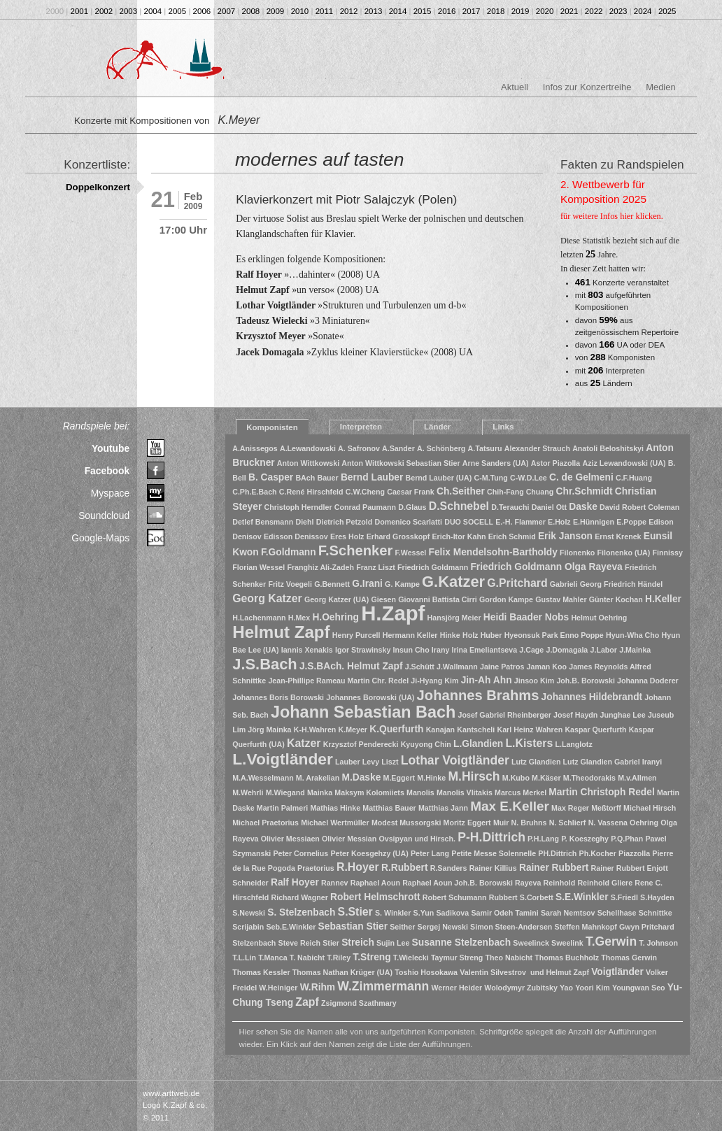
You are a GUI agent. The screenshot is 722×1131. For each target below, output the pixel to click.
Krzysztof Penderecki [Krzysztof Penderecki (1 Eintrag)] (361, 744)
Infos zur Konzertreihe (587, 87)
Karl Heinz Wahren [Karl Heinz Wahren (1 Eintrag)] (529, 729)
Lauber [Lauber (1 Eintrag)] (347, 761)
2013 (373, 11)
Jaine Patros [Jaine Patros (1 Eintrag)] (502, 666)
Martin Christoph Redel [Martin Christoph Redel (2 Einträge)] (601, 792)
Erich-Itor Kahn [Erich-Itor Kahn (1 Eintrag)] (459, 536)
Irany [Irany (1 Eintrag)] (440, 650)
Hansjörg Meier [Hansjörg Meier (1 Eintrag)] (454, 617)
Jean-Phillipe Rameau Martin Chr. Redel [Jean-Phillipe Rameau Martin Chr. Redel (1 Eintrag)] (338, 680)
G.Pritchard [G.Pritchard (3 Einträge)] (517, 583)
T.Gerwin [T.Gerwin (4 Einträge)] (611, 941)
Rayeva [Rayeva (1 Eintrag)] (528, 883)
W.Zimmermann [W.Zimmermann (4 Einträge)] (383, 986)
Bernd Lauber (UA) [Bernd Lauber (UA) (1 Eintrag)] (439, 478)
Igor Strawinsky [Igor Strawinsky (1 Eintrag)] (362, 650)
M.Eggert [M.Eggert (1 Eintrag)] (399, 778)
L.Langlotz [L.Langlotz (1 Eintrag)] (573, 744)
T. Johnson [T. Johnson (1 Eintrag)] (658, 943)
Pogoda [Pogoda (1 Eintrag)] (281, 868)
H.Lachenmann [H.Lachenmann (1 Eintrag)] (258, 617)
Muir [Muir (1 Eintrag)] (501, 822)
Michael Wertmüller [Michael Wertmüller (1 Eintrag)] (335, 822)
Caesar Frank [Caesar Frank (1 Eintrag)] (410, 492)
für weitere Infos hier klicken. (611, 216)
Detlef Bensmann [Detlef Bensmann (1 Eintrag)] (262, 522)
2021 (569, 11)
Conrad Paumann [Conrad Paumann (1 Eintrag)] (365, 507)
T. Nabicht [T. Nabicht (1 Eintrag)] (307, 957)
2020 (545, 11)
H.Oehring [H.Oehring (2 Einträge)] (335, 617)
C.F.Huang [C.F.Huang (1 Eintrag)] (634, 478)
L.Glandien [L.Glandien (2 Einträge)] (478, 744)
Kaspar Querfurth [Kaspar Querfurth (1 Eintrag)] (595, 729)
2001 (80, 11)
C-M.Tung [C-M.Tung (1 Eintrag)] (491, 478)
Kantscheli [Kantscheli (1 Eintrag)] (476, 729)
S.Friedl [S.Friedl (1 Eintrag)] (624, 897)
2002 (104, 11)
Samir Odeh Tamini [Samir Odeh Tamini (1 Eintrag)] (504, 913)
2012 (349, 11)
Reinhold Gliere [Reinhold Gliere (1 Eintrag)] (604, 883)
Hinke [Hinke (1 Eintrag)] (450, 635)
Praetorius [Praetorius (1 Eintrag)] (315, 868)
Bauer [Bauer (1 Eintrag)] (327, 478)
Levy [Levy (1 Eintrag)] (370, 761)
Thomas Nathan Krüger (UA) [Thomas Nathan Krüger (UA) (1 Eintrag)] (342, 972)
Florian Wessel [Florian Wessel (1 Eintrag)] (258, 567)
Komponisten (272, 427)
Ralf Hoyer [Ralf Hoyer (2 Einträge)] (295, 882)
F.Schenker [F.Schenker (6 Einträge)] (355, 550)
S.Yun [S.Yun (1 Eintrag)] (423, 913)
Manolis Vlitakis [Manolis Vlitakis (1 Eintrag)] (465, 792)
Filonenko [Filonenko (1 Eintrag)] (577, 552)
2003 (129, 11)
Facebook (107, 470)
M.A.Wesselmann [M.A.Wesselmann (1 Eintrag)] (262, 778)
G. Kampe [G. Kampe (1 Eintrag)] (402, 584)
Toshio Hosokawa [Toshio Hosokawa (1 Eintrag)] (426, 972)
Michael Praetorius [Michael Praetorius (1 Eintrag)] (265, 822)
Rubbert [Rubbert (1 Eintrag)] (503, 897)
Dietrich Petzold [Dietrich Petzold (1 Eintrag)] (344, 522)
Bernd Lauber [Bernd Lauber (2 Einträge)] (372, 477)
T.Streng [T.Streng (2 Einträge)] (371, 957)
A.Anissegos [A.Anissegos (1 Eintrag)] (255, 448)
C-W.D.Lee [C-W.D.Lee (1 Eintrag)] (528, 478)
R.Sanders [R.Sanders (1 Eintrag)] (448, 868)
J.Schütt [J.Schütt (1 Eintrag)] (419, 666)
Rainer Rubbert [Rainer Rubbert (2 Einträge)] (553, 867)
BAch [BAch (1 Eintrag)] (305, 478)
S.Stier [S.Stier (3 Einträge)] (355, 912)
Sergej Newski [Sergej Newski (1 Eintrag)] (443, 927)
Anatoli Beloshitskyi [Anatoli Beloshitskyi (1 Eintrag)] (608, 448)
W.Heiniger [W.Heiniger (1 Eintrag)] (278, 987)
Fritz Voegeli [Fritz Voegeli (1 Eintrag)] (290, 584)
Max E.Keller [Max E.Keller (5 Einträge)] (509, 806)
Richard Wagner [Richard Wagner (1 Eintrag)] (299, 897)
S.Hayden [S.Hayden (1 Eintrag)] (657, 897)
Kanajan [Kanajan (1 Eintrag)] (440, 729)
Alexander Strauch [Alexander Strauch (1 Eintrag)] (537, 448)
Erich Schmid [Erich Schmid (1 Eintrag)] (512, 536)
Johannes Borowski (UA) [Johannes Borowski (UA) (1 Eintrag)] (370, 697)
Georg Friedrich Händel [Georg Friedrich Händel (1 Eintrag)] (621, 584)
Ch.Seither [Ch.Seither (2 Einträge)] (461, 491)
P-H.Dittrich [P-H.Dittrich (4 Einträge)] (491, 837)
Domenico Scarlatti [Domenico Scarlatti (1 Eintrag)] (408, 522)
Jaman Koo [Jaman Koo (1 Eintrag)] (547, 666)
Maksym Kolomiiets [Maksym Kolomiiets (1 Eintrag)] (369, 792)
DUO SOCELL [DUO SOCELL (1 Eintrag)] (468, 522)
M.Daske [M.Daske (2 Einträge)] (361, 777)
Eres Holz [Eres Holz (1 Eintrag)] (347, 536)
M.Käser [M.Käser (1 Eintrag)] (546, 778)
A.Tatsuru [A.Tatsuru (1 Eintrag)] (485, 448)
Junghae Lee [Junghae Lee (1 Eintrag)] (623, 715)
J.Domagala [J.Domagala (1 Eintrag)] (567, 650)
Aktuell (514, 87)
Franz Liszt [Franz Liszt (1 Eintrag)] (375, 567)
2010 (300, 11)
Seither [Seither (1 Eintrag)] (402, 927)
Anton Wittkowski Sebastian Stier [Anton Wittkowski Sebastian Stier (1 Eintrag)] (400, 463)
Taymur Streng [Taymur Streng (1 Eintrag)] (457, 957)
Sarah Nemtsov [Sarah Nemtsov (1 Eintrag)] (568, 913)
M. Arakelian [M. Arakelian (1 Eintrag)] (317, 778)
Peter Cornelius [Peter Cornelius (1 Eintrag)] (301, 853)
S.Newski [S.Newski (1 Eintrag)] (248, 913)
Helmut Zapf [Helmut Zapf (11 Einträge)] (281, 632)
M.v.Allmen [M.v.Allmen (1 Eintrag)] (637, 778)
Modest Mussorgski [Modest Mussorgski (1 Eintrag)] (406, 822)
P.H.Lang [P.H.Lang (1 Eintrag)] (543, 838)
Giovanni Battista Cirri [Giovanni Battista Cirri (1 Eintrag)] (437, 599)
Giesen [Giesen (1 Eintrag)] (383, 599)
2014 (398, 11)
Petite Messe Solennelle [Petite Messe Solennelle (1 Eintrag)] (493, 853)
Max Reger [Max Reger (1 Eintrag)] (570, 808)
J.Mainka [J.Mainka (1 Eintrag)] (635, 650)
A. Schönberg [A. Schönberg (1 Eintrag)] (441, 448)
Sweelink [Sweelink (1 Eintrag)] (567, 943)
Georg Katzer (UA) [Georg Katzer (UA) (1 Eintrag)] (336, 599)
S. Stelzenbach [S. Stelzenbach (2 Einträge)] (301, 912)
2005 (178, 11)
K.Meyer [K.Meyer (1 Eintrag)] (353, 729)
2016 (447, 11)
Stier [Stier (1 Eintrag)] (331, 943)
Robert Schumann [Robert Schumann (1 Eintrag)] (455, 897)
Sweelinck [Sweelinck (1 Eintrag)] (531, 943)
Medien (660, 87)
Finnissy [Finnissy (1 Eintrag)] (668, 552)
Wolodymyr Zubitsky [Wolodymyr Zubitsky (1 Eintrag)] (521, 987)
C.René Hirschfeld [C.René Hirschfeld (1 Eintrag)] (311, 492)
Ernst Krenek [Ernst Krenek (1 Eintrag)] (618, 536)
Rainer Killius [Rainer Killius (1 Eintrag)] (493, 868)
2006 (202, 11)
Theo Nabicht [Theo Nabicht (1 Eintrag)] (509, 957)
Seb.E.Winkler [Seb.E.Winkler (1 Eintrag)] (291, 927)
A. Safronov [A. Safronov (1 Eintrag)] (359, 448)
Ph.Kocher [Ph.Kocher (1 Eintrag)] (597, 853)
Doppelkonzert (98, 187)
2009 (276, 11)
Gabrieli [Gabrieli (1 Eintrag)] (564, 584)
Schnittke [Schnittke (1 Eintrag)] (655, 913)
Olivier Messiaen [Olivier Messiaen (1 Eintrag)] (290, 838)
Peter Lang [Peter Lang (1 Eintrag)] (430, 853)
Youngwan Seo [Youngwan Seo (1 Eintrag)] (638, 987)
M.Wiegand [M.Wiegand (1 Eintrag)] (285, 792)
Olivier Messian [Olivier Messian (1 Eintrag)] (349, 838)
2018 (496, 11)
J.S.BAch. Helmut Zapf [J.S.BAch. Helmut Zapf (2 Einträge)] (351, 666)
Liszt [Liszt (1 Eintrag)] (389, 761)
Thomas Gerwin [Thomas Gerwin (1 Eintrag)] (629, 957)
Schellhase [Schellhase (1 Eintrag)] (617, 913)
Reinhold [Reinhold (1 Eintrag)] (560, 883)
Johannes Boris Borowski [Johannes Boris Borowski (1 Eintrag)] (278, 697)
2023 (618, 11)
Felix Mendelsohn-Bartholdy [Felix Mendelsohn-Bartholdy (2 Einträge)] (493, 552)
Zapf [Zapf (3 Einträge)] (306, 1002)
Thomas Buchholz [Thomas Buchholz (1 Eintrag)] (567, 957)
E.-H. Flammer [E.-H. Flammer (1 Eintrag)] (520, 522)
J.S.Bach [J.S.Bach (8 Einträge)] (264, 664)
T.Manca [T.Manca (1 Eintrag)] (272, 957)
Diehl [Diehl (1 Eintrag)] (304, 522)
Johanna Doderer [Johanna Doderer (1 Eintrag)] (648, 680)
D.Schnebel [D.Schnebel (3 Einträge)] (459, 506)
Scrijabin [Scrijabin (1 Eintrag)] (248, 927)
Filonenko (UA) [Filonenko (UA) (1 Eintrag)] (624, 552)
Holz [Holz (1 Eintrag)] (470, 635)
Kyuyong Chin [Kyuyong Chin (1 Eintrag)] (426, 744)
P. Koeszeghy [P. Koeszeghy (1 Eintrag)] (585, 838)
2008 (251, 11)
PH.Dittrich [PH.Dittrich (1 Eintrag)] (557, 853)
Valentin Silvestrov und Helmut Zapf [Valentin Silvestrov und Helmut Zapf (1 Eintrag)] (524, 972)
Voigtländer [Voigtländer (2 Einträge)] (617, 972)
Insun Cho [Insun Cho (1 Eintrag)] (411, 650)
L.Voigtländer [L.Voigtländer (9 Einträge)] (282, 759)
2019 (520, 11)
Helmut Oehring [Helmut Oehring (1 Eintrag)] (599, 617)
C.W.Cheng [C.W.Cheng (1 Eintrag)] (365, 492)
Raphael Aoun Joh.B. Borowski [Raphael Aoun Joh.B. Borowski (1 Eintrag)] (457, 883)
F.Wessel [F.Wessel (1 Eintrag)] (411, 552)
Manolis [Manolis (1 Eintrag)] (420, 792)
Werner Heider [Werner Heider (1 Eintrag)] (456, 987)
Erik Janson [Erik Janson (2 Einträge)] (565, 536)
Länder (437, 426)
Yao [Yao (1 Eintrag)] (566, 987)
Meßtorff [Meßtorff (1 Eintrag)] (606, 808)
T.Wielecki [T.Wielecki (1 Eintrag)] (411, 957)
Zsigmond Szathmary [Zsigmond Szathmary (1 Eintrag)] (359, 1003)
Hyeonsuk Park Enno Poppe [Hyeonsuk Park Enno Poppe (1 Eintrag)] (554, 635)
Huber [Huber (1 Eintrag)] (491, 635)
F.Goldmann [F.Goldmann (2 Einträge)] (288, 552)
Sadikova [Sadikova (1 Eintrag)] (452, 913)
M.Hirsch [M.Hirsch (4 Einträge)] (474, 776)
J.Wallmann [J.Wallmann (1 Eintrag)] (457, 666)
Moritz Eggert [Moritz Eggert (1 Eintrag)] (467, 822)
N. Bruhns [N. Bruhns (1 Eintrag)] (529, 822)
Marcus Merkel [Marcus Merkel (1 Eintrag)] (520, 792)
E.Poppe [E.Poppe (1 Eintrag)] (631, 522)
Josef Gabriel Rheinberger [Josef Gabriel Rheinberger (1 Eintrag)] (504, 715)
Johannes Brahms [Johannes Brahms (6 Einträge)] (478, 695)
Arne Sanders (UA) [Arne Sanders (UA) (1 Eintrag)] (495, 463)
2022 (594, 11)
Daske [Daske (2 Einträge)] (583, 507)
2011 (325, 11)
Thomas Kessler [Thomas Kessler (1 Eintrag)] (261, 972)
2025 (667, 11)
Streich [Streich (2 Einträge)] (357, 942)
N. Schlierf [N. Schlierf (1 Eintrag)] (567, 822)
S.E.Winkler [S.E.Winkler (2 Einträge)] (582, 897)
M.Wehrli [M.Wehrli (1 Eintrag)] (247, 792)
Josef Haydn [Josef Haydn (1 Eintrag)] (575, 715)
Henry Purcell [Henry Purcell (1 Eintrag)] (356, 635)
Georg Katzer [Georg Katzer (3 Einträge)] (267, 598)
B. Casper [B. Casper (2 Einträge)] (270, 477)
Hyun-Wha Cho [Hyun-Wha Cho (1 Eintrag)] (632, 635)
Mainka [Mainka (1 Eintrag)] (319, 792)
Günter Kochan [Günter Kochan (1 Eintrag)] (616, 599)
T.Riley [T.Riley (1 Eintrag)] (339, 957)
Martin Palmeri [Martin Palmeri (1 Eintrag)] (282, 808)
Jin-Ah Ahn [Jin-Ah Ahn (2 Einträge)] (486, 680)
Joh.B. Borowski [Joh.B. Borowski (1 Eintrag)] (585, 680)
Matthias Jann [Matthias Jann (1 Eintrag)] (443, 808)
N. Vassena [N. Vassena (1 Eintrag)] (608, 822)
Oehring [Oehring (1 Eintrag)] (644, 822)
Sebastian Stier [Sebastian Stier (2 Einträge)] (353, 926)
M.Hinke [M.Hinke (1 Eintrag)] (431, 778)
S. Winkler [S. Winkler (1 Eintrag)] (393, 913)
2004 (153, 11)
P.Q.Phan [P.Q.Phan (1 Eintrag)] (627, 838)
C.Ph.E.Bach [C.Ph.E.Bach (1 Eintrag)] (254, 492)
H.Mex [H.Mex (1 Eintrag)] (299, 617)
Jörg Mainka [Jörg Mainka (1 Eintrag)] (269, 729)
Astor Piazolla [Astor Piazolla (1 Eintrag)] (555, 463)
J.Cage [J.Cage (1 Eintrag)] (531, 650)
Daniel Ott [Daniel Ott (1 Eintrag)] (549, 507)
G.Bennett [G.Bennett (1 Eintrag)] (332, 584)
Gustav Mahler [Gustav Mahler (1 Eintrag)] (560, 599)
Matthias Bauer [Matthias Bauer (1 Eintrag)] (389, 808)
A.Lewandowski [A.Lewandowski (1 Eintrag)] (308, 448)
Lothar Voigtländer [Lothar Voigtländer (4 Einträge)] (455, 760)
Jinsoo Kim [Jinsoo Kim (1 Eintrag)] (534, 680)
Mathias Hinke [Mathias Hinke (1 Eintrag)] (335, 808)
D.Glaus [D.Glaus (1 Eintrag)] (412, 507)
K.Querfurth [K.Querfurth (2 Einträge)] (396, 729)
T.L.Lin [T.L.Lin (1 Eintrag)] (244, 957)
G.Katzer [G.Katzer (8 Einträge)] (453, 581)
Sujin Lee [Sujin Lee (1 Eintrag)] (392, 943)
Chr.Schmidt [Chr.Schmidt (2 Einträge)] (584, 491)
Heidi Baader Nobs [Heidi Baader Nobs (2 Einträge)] (526, 617)
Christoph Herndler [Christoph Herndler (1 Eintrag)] (298, 507)
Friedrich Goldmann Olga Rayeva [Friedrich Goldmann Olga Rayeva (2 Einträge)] (546, 567)
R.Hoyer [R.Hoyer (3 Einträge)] (358, 867)
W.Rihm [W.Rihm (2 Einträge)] (317, 987)
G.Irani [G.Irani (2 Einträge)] (367, 583)
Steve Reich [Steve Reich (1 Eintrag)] (299, 943)
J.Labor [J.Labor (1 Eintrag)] (604, 650)
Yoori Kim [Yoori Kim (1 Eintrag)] (592, 987)
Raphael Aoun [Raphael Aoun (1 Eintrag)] (375, 883)
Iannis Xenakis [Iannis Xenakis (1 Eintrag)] (307, 650)
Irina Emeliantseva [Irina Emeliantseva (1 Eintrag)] (485, 650)
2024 (643, 11)
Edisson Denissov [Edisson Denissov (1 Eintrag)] (296, 536)
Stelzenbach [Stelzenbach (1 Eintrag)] (254, 943)
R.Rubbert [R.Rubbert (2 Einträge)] (404, 867)
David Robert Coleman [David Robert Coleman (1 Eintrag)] (639, 507)
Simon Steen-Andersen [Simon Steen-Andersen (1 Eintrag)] (511, 927)
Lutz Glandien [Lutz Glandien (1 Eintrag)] (535, 761)
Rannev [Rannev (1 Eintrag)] (334, 883)
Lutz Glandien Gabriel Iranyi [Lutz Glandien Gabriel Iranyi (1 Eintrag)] (613, 761)
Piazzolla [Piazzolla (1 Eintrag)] (634, 853)
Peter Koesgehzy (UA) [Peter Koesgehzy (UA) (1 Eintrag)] (369, 853)
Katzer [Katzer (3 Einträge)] (303, 743)
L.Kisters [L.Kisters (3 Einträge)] (529, 743)
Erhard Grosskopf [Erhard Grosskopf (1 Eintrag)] (398, 536)
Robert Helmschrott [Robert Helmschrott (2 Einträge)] (375, 897)
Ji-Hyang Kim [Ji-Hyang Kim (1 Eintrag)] (434, 680)
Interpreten (361, 426)
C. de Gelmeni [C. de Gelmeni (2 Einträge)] (581, 477)
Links (503, 426)
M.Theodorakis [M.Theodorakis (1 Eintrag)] (589, 778)
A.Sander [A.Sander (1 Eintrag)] (398, 448)
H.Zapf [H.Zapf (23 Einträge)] (393, 613)
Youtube (110, 448)
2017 (471, 11)
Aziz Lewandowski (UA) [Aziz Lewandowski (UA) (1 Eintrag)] (623, 463)
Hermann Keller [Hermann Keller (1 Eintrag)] (410, 635)
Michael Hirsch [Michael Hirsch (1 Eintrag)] (649, 808)
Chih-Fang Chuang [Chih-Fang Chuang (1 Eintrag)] (520, 492)
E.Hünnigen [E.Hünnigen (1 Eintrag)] (593, 522)
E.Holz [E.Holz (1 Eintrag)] (559, 522)
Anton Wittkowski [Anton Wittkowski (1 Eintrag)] (308, 463)
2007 (227, 11)
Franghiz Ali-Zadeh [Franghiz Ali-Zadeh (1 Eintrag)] (320, 567)
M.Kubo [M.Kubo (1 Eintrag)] (516, 778)
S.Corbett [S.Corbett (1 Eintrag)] (536, 897)
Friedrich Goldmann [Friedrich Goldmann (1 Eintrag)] (432, 567)
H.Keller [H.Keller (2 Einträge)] (663, 599)
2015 (422, 11)
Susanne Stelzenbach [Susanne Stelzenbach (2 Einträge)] (461, 942)
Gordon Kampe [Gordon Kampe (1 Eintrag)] (506, 599)
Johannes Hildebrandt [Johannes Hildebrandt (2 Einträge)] (592, 697)
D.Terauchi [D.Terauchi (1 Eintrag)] (510, 507)
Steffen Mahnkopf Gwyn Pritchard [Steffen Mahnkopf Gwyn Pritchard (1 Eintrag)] (614, 927)
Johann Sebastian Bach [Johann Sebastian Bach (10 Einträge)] (363, 712)
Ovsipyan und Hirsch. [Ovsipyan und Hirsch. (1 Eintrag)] (416, 838)
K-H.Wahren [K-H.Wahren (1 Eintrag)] (315, 729)
